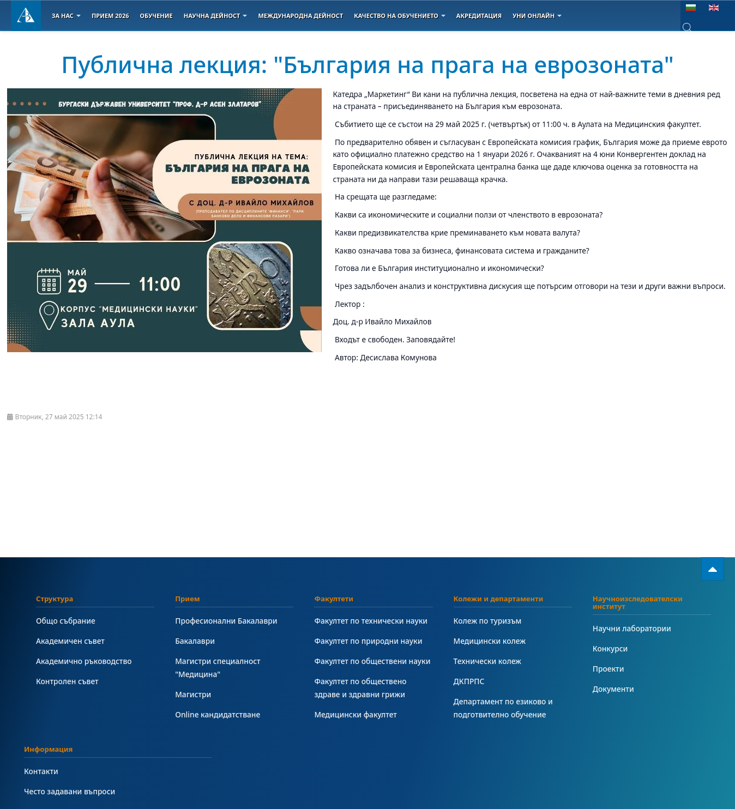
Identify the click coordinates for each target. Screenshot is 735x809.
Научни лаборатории (632, 628)
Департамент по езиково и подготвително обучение (503, 708)
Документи (613, 689)
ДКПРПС (469, 681)
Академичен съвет (70, 641)
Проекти (608, 668)
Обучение (156, 15)
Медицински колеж (490, 641)
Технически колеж (487, 661)
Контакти (41, 771)
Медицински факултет (355, 714)
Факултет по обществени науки (372, 661)
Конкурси (610, 648)
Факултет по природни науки (368, 641)
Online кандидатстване (217, 714)
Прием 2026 (110, 15)
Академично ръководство (84, 661)
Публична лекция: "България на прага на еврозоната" (367, 64)
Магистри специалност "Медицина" (217, 667)
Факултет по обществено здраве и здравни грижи (360, 687)
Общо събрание (65, 620)
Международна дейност (300, 15)
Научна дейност (216, 15)
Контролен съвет (67, 681)
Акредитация (479, 15)
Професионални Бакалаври (226, 620)
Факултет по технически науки (370, 620)
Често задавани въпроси (69, 791)
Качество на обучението (399, 15)
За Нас (66, 15)
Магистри (193, 694)
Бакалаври (195, 641)
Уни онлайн (537, 15)
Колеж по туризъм (488, 620)
